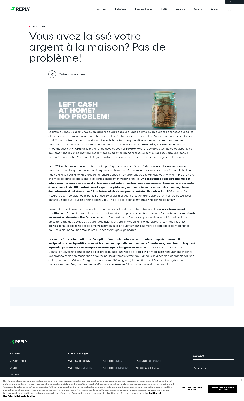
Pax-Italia (179, 243)
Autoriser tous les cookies (222, 389)
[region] (122, 389)
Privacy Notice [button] (80, 368)
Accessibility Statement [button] (147, 368)
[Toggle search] (229, 9)
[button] (213, 356)
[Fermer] (240, 380)
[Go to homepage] (20, 9)
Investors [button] (14, 375)
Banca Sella (69, 132)
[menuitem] (101, 9)
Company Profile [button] (18, 361)
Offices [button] (13, 368)
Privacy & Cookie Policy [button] (79, 361)
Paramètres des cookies (191, 389)
